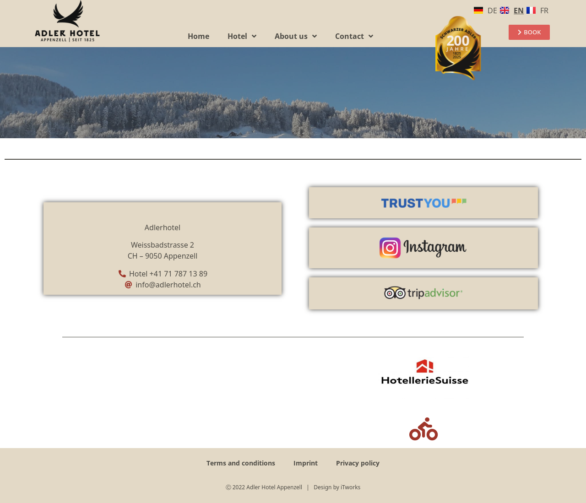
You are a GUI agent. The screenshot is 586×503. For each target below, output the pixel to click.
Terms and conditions (240, 463)
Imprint (305, 463)
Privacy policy (358, 463)
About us (296, 36)
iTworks (350, 487)
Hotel (242, 36)
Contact (354, 36)
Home (198, 36)
